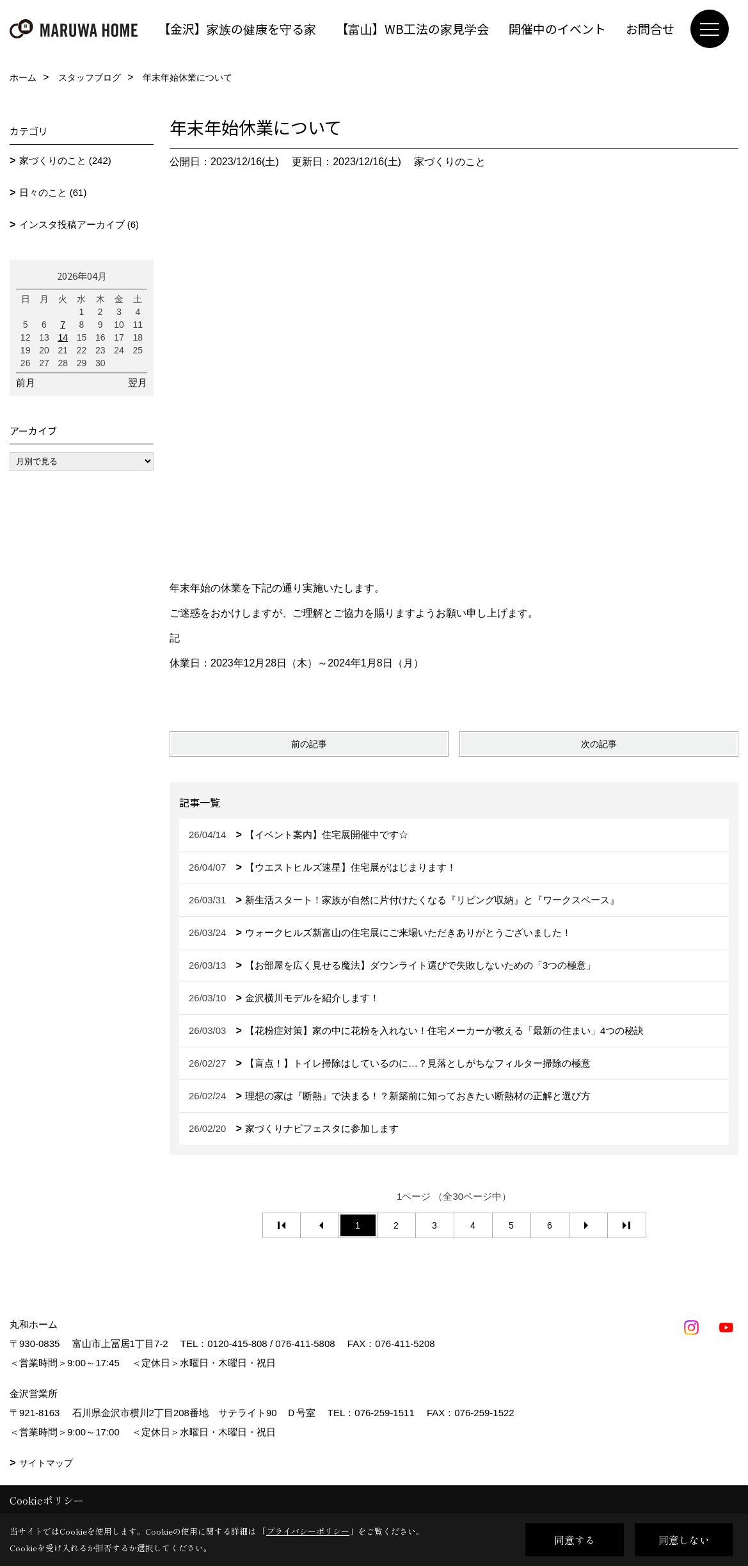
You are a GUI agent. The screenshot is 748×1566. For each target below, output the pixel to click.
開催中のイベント (557, 28)
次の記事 (599, 744)
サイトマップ (46, 1463)
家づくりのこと (450, 161)
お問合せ (650, 28)
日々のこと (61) (53, 192)
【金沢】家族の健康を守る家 (237, 28)
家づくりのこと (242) (65, 160)
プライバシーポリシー (307, 1531)
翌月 (137, 382)
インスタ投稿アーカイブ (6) (79, 224)
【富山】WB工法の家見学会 (412, 28)
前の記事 (309, 744)
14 (63, 337)
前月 (25, 382)
